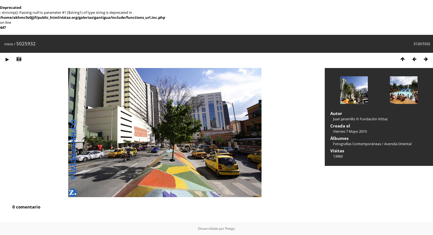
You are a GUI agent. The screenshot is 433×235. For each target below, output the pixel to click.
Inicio (8, 43)
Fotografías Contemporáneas (357, 143)
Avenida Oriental (397, 143)
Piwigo (230, 228)
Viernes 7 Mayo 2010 (350, 131)
